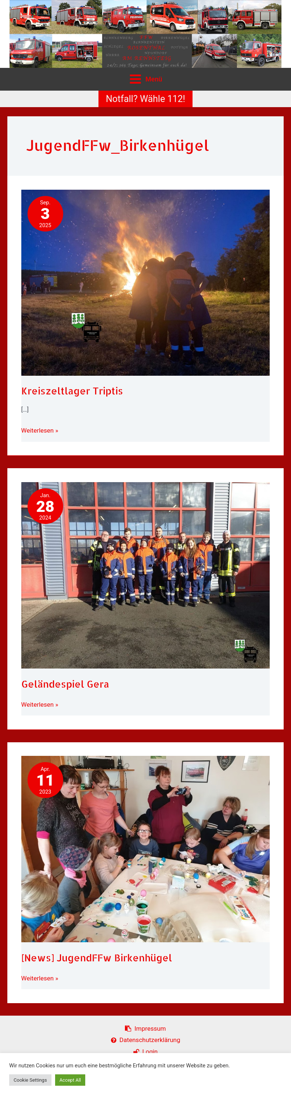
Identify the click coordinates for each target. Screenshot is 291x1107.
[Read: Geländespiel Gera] (145, 574)
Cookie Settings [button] (30, 1080)
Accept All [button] (70, 1080)
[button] (145, 99)
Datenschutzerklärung (145, 1040)
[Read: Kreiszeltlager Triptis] (145, 282)
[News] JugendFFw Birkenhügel (96, 957)
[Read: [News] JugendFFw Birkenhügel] (145, 848)
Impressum (145, 1028)
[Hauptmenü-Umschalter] (145, 79)
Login (145, 1051)
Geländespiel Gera (65, 684)
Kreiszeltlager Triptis (72, 391)
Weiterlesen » (39, 431)
